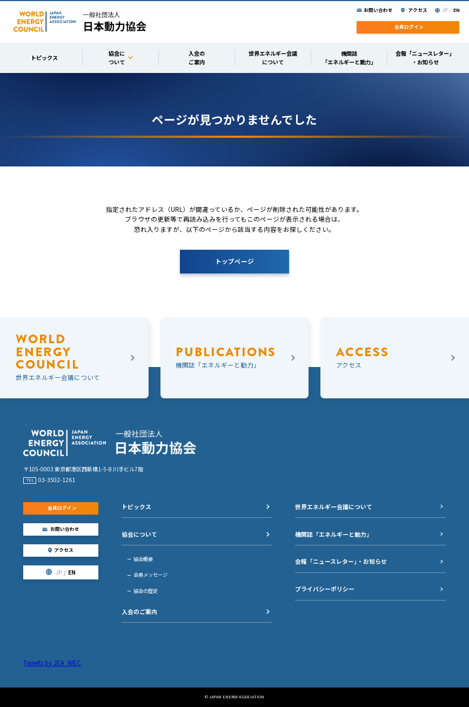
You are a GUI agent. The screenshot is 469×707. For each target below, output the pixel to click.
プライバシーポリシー (324, 588)
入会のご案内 (139, 611)
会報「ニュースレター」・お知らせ (341, 561)
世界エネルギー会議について (333, 506)
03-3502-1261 (56, 480)
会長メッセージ (150, 574)
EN (456, 9)
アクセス (417, 9)
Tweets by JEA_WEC (52, 662)
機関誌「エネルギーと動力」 (333, 534)
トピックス (136, 506)
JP (444, 9)
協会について (139, 534)
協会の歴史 (145, 591)
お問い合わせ (378, 9)
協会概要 (143, 559)
